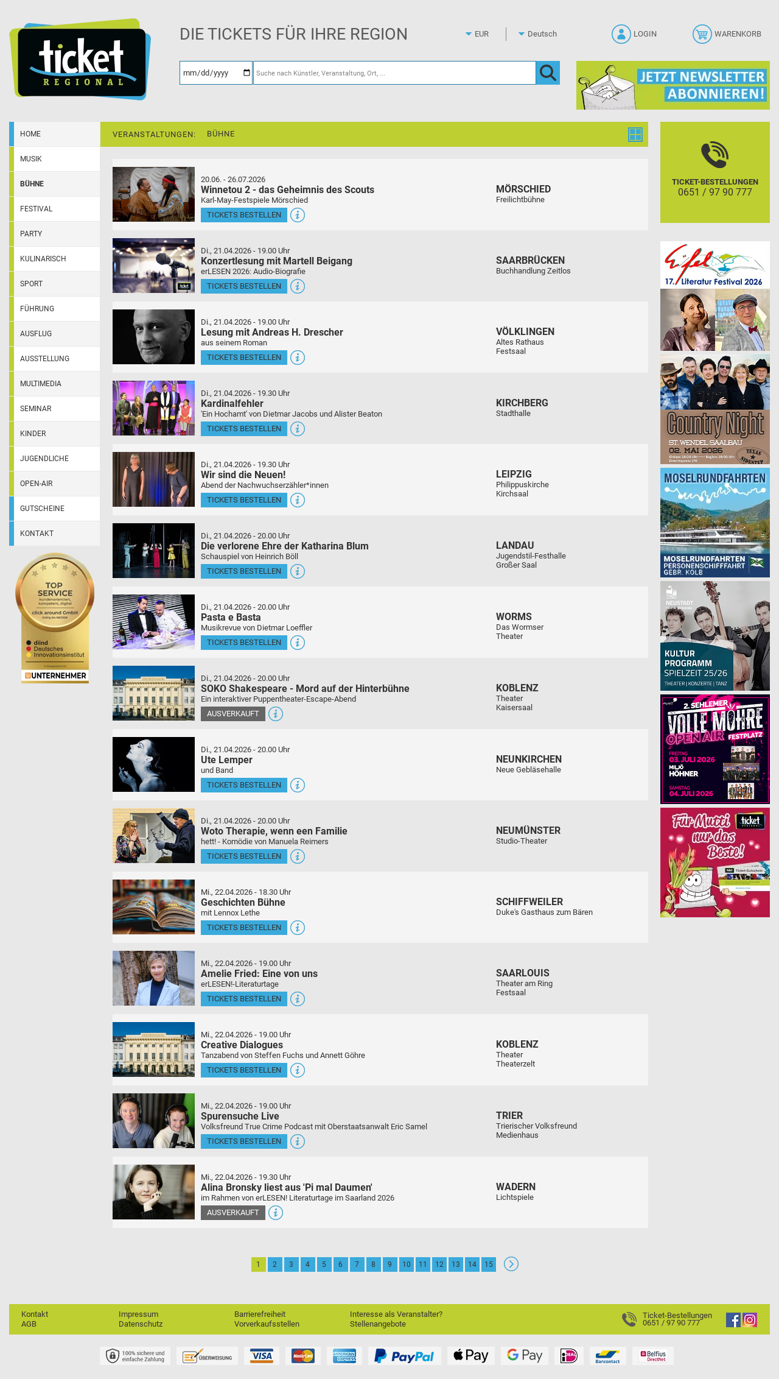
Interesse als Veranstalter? (396, 1314)
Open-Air (36, 483)
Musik (31, 159)
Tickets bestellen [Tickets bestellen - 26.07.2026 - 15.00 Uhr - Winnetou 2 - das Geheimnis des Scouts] (244, 214)
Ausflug (36, 334)
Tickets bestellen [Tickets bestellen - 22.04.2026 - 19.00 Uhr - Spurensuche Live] (244, 1141)
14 (472, 1264)
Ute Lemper (227, 760)
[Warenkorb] (728, 37)
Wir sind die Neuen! (243, 475)
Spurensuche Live (240, 1116)
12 (439, 1264)
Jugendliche (44, 458)
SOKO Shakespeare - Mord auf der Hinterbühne (305, 688)
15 (488, 1264)
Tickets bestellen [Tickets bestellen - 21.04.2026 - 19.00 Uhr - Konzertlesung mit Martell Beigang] (244, 286)
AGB (29, 1323)
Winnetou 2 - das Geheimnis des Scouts (287, 190)
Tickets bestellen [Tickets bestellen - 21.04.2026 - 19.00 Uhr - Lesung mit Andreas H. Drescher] (244, 357)
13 (456, 1264)
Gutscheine (42, 508)
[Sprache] (546, 34)
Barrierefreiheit (259, 1314)
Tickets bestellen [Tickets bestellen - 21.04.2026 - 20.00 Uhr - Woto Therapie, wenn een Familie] (244, 856)
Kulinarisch (43, 259)
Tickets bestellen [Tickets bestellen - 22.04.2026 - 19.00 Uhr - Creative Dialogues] (244, 1069)
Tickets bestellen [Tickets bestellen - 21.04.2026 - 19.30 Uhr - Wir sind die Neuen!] (244, 499)
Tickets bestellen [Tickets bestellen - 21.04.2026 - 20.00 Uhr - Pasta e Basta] (244, 642)
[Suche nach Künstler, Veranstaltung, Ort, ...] (394, 73)
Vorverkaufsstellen (266, 1323)
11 (423, 1264)
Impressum (138, 1314)
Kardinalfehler (232, 403)
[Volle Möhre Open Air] (715, 748)
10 (406, 1264)
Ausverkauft (233, 713)
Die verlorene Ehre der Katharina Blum (285, 546)
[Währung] (493, 34)
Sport (31, 284)
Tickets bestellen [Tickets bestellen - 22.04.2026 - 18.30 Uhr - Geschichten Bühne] (244, 927)
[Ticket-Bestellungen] (715, 183)
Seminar (35, 408)
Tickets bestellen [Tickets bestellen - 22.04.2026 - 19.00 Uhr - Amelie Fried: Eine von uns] (244, 998)
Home (30, 134)
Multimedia (40, 383)
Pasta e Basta (231, 617)
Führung (37, 309)
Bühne (32, 184)
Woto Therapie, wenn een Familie (274, 831)
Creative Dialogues (242, 1045)
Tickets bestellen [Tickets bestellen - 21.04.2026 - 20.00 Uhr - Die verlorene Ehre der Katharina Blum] (244, 571)
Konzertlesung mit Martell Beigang (276, 261)
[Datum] (216, 73)
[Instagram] (749, 1324)
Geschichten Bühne (243, 902)
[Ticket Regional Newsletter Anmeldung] (673, 85)
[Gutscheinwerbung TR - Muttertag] (715, 862)
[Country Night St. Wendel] (715, 409)
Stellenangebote (378, 1323)
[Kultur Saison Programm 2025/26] (715, 635)
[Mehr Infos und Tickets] (154, 194)
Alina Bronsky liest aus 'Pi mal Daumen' (286, 1187)
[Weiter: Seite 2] (511, 1268)
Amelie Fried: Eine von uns (259, 973)
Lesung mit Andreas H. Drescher (272, 332)
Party (31, 234)
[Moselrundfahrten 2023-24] (715, 522)
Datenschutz (140, 1323)
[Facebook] (733, 1324)
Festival (36, 209)
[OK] (548, 73)
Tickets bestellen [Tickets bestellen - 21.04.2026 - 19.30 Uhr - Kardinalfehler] (244, 428)
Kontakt (37, 533)
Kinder (33, 433)
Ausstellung (44, 358)
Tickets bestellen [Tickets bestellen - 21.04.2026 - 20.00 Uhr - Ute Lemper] (244, 784)
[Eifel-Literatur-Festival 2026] (715, 295)
